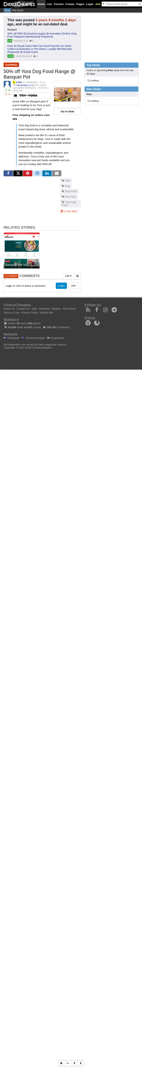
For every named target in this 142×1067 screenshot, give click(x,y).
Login (89, 4)
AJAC (19, 82)
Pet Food (17, 10)
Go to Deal (67, 111)
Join (98, 4)
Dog (66, 185)
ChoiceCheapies (33, 337)
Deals (41, 4)
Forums (59, 4)
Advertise (44, 308)
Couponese (55, 337)
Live (49, 4)
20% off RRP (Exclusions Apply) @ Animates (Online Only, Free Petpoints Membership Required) (42, 35)
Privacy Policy (29, 312)
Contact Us (23, 308)
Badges (56, 308)
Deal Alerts (69, 308)
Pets (7, 10)
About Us (9, 308)
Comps (70, 4)
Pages (80, 4)
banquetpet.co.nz (25, 85)
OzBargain (12, 337)
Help (34, 308)
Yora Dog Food (69, 203)
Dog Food (69, 191)
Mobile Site (46, 312)
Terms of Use (11, 312)
